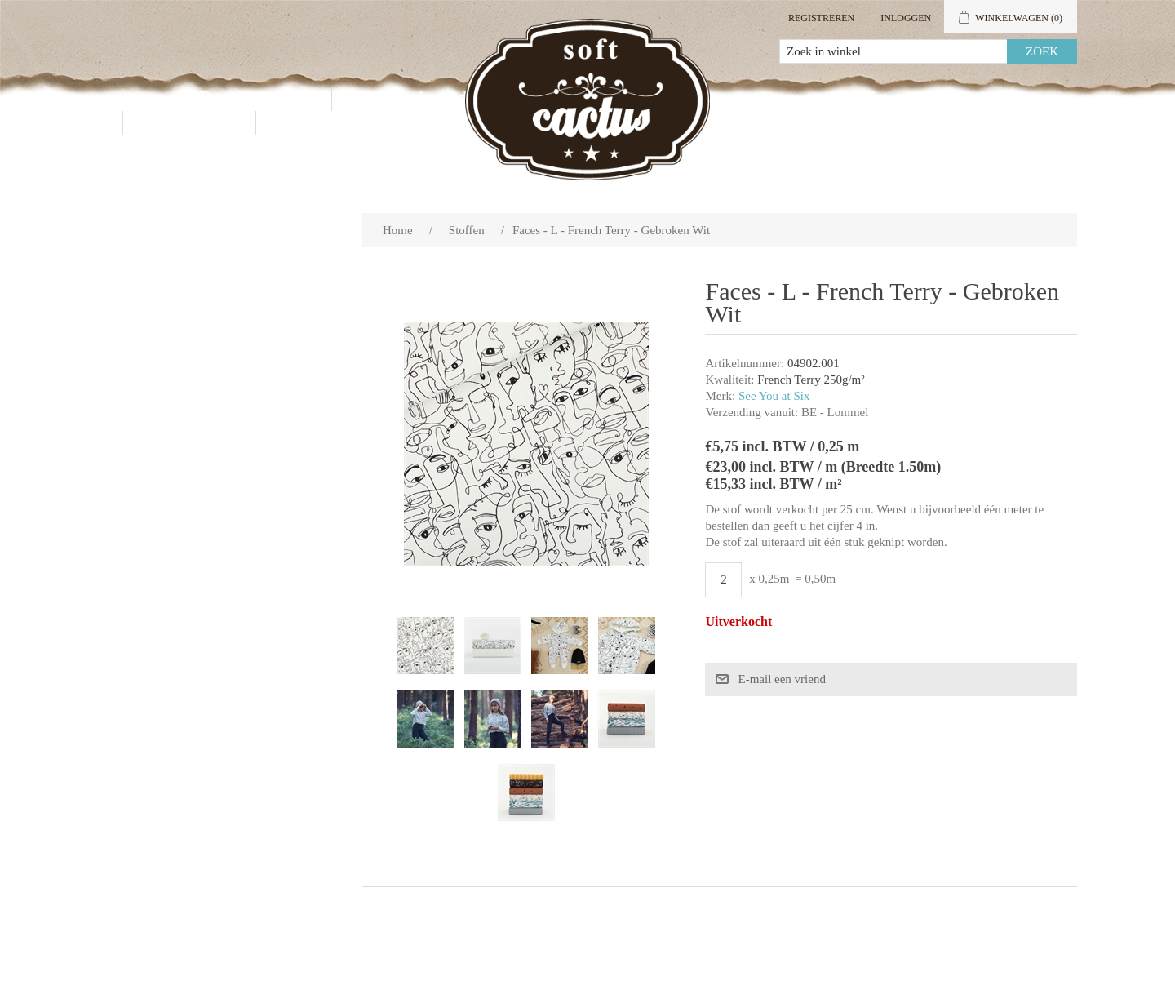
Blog (306, 123)
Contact (189, 123)
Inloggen (905, 18)
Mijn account (911, 98)
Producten (253, 98)
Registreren (821, 18)
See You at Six (774, 395)
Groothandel (423, 98)
